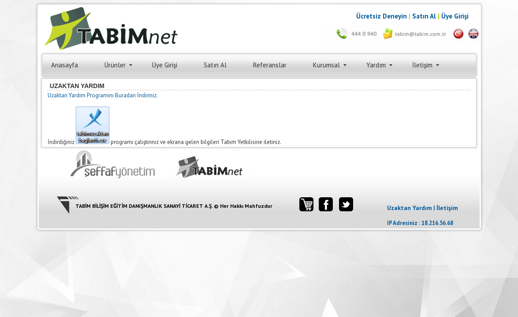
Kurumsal (326, 65)
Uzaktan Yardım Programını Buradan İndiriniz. (103, 95)
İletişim (422, 65)
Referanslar (270, 65)
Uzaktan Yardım (409, 208)
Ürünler (115, 65)
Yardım (376, 65)
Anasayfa (64, 65)
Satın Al (424, 16)
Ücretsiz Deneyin (381, 16)
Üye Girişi (455, 16)
